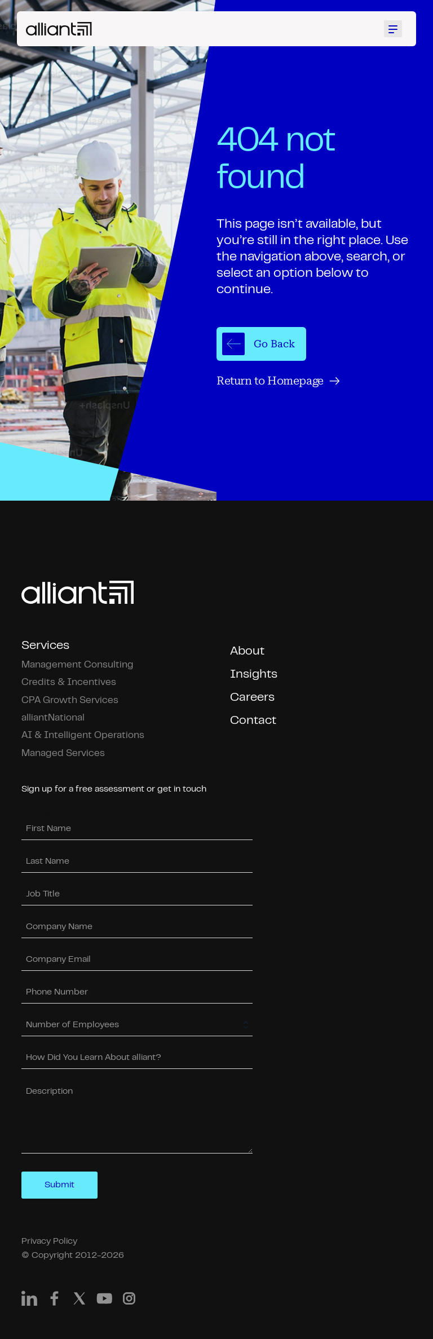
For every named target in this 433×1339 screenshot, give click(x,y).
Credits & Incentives (68, 682)
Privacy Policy (49, 1241)
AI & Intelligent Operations (82, 735)
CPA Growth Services (69, 700)
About (247, 651)
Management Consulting (77, 665)
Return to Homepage (278, 381)
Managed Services (63, 753)
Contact (253, 720)
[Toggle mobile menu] (394, 28)
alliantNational (53, 718)
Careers (252, 697)
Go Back (258, 344)
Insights (253, 674)
